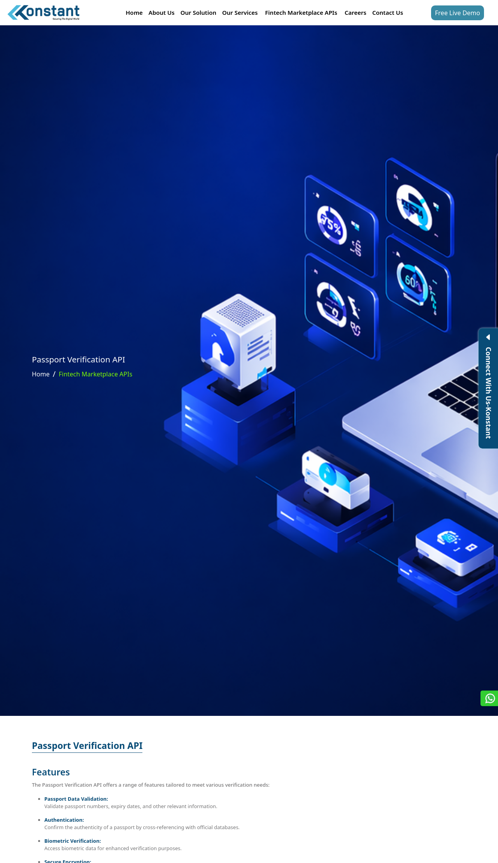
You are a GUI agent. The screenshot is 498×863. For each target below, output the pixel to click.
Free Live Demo (457, 13)
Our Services (240, 12)
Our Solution (198, 12)
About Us (162, 12)
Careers (355, 12)
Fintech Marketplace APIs (301, 12)
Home (134, 12)
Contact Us (387, 12)
